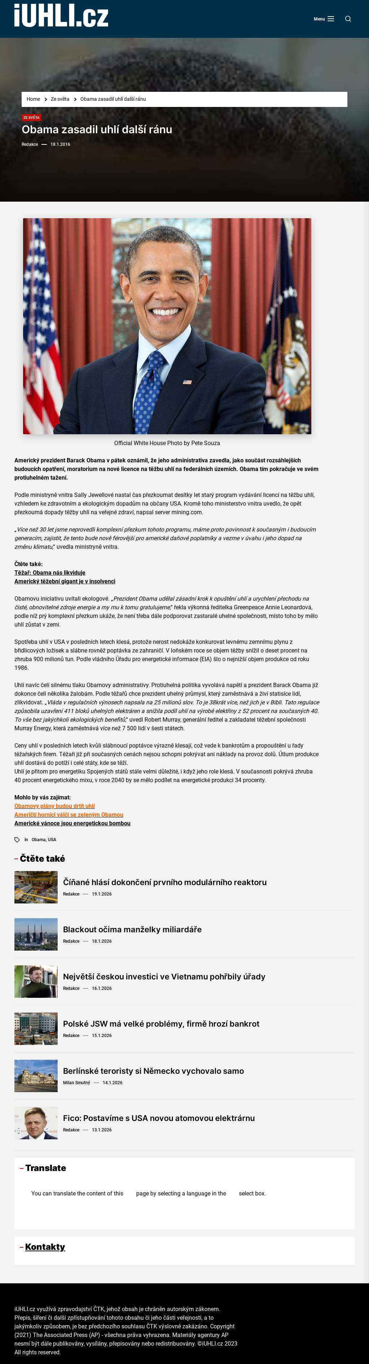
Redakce (30, 144)
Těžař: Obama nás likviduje (49, 572)
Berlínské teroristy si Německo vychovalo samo (153, 1071)
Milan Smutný (76, 1082)
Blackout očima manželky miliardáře (132, 929)
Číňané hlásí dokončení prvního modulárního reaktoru (165, 882)
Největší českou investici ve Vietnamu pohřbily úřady (164, 976)
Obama (39, 839)
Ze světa (31, 118)
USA (52, 839)
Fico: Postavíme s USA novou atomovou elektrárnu (159, 1118)
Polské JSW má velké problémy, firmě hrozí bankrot (161, 1023)
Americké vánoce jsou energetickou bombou (72, 823)
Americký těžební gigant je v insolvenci (64, 581)
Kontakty (45, 1247)
